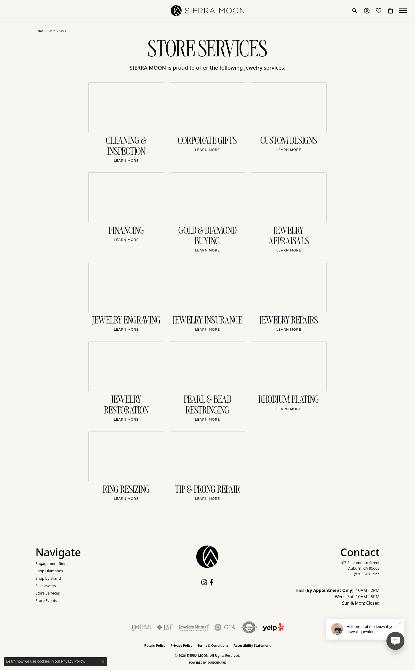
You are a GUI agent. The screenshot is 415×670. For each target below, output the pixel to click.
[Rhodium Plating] (289, 366)
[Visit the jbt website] (164, 627)
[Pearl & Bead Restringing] (208, 366)
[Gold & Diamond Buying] (208, 197)
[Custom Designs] (289, 107)
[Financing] (126, 197)
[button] (354, 10)
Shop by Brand (48, 578)
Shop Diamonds (49, 570)
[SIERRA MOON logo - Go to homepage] (207, 10)
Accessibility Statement (251, 645)
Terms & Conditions (213, 645)
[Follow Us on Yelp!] (273, 627)
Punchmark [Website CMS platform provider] (217, 662)
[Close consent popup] (103, 661)
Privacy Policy (181, 645)
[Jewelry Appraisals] (289, 197)
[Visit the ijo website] (141, 627)
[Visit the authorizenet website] (249, 627)
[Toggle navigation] (404, 10)
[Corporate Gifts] (208, 107)
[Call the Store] (367, 573)
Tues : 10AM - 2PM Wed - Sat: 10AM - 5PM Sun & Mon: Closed (337, 596)
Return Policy (154, 645)
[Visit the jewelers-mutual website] (194, 627)
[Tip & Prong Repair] (208, 456)
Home (39, 31)
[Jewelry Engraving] (126, 287)
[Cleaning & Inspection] (126, 107)
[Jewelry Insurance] (208, 287)
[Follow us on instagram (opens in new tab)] (204, 582)
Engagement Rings (51, 563)
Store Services (47, 593)
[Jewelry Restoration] (126, 366)
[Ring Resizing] (126, 456)
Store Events (46, 600)
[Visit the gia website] (225, 627)
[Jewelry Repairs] (289, 287)
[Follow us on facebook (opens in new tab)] (212, 582)
